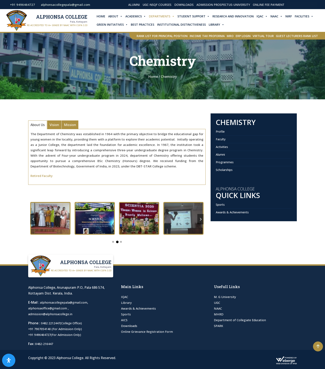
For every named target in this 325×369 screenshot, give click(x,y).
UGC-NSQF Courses (157, 5)
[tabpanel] (75, 219)
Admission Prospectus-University (223, 5)
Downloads (184, 5)
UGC (217, 302)
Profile (220, 131)
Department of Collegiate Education (242, 320)
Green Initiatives (114, 24)
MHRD (219, 314)
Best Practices (145, 24)
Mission (70, 125)
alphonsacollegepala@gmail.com (65, 302)
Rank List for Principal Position (162, 36)
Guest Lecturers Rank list (297, 36)
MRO (230, 36)
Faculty (221, 139)
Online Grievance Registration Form (149, 331)
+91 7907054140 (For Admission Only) (57, 329)
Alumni (134, 5)
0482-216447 (45, 343)
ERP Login (243, 36)
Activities (222, 147)
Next (200, 219)
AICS (124, 320)
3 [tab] (121, 242)
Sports (220, 205)
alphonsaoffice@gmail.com (49, 308)
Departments (164, 16)
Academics (138, 16)
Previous (33, 219)
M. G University (226, 296)
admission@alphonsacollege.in (52, 314)
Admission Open (302, 5)
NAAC (279, 16)
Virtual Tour (263, 36)
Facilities (306, 16)
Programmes (225, 162)
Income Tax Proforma (207, 36)
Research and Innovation (235, 16)
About (118, 16)
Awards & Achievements (232, 212)
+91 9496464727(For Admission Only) (57, 334)
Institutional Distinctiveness (184, 24)
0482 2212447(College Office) (63, 323)
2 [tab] (117, 242)
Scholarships (224, 170)
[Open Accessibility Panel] (8, 360)
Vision (54, 125)
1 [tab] (113, 242)
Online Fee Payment (268, 5)
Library (219, 24)
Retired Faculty (41, 176)
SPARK (219, 325)
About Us (37, 125)
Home (103, 16)
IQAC (264, 16)
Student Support (196, 16)
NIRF (291, 16)
